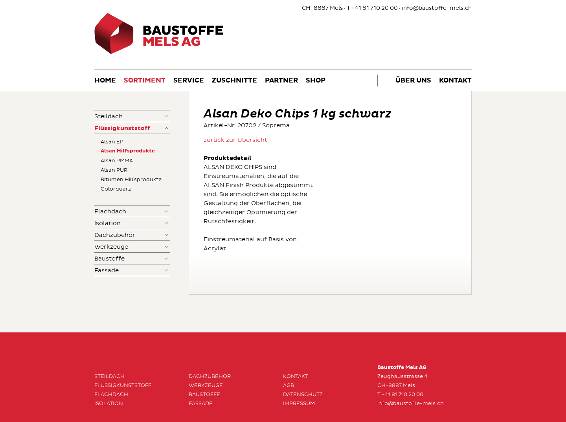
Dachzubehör (114, 235)
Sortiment (144, 80)
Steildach (108, 116)
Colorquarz (116, 189)
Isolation (107, 223)
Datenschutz (303, 394)
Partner (281, 80)
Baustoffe (109, 258)
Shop (315, 80)
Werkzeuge (111, 247)
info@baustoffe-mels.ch (437, 8)
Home (105, 80)
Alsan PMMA (117, 161)
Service (188, 80)
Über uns (413, 80)
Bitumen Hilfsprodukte (131, 179)
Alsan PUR (114, 170)
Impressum (299, 403)
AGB (288, 385)
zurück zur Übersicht (235, 140)
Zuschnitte (234, 80)
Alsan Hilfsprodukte (128, 151)
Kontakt (455, 80)
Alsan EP (112, 142)
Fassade (106, 270)
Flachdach (110, 211)
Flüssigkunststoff (122, 128)
